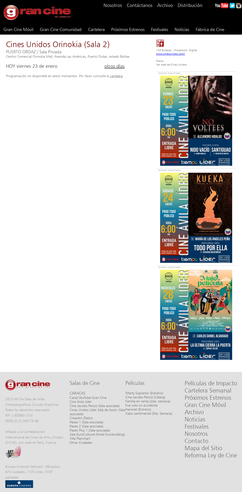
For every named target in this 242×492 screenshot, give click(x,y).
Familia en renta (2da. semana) (147, 401)
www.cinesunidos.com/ (170, 53)
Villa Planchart (80, 438)
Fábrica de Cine (210, 29)
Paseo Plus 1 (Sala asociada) (90, 430)
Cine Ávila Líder (81, 402)
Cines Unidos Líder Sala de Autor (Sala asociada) (97, 412)
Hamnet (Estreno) (138, 409)
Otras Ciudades (81, 442)
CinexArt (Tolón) (81, 418)
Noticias (182, 29)
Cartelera (96, 29)
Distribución (190, 5)
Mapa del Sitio (203, 448)
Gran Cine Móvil (18, 29)
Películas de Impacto (211, 383)
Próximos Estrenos (128, 29)
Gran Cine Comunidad (61, 29)
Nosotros (112, 5)
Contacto (196, 440)
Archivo (165, 5)
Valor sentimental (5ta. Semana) (148, 413)
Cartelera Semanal (208, 390)
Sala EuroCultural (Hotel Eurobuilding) (97, 434)
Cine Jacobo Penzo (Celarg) (145, 397)
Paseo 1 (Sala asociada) (86, 422)
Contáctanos (139, 5)
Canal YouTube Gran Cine (88, 397)
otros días (114, 66)
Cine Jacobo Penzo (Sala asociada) (95, 406)
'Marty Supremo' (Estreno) (144, 393)
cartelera (116, 76)
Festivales (159, 29)
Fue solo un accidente (141, 405)
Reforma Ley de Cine (211, 455)
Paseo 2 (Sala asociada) (86, 426)
